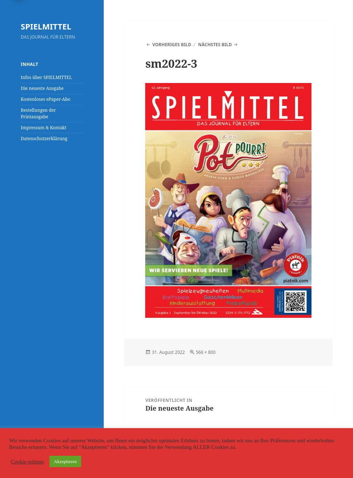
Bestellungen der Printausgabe (38, 113)
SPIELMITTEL (46, 26)
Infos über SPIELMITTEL (46, 77)
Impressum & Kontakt (43, 128)
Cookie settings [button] (27, 462)
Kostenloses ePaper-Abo (45, 99)
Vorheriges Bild (171, 45)
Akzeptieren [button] (65, 461)
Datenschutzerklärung (44, 138)
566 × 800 (205, 352)
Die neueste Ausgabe (42, 88)
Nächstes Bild (215, 45)
